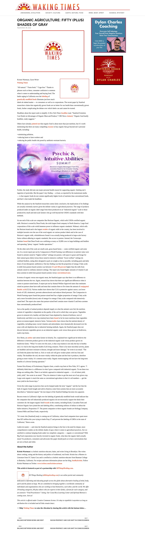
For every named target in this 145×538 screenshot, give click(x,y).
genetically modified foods (27, 99)
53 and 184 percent (59, 267)
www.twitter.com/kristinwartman (49, 463)
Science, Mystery (116, 13)
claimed (69, 116)
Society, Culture (53, 13)
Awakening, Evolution (30, 13)
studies (54, 321)
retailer (45, 229)
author (30, 338)
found (25, 241)
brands (47, 403)
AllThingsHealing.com (64, 468)
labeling (44, 96)
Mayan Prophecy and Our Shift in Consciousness (69, 519)
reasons (51, 127)
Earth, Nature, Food (74, 13)
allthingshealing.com (50, 475)
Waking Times (28, 508)
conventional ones (64, 273)
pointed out (36, 124)
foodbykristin (77, 461)
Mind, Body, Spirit (96, 13)
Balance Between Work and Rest (30, 519)
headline (64, 113)
